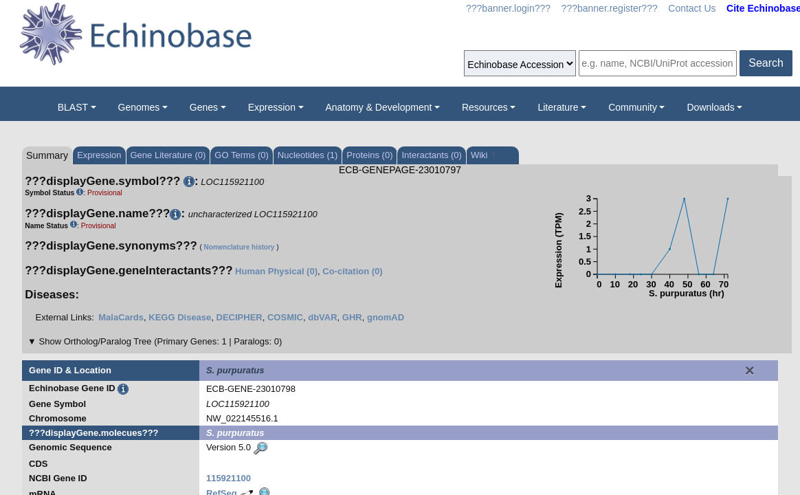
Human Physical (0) (276, 271)
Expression (272, 107)
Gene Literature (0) (168, 155)
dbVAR (322, 317)
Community (632, 107)
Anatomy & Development (379, 107)
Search (766, 63)
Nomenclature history (239, 247)
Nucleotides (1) (307, 155)
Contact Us (691, 8)
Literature (557, 107)
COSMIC (285, 317)
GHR (352, 317)
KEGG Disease (179, 317)
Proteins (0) (369, 155)
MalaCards (121, 317)
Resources (485, 107)
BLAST (73, 107)
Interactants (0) (431, 155)
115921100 (228, 478)
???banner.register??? (610, 8)
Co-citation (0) (352, 271)
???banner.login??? (508, 8)
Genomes (139, 107)
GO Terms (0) (241, 155)
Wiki (483, 155)
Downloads (710, 107)
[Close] (750, 370)
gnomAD (385, 317)
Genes (204, 107)
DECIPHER (239, 317)
